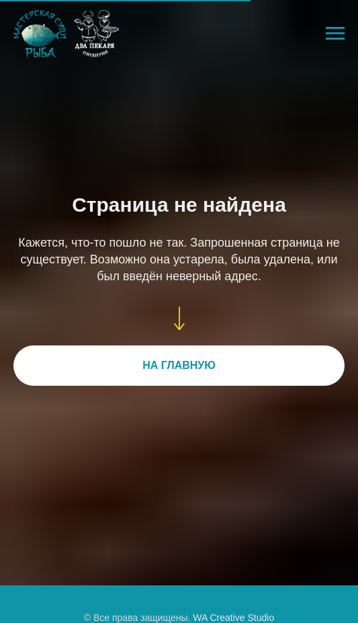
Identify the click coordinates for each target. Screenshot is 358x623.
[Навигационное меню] (335, 33)
